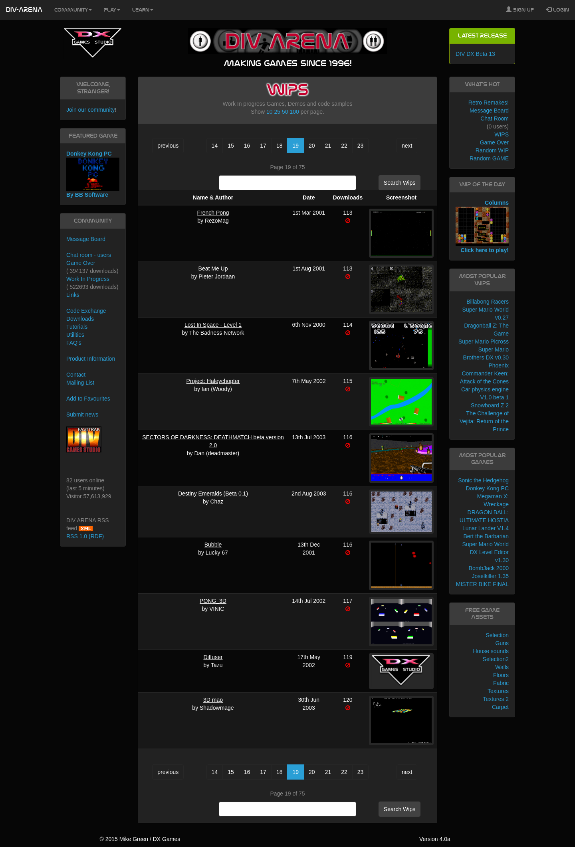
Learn (142, 10)
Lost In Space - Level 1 (213, 325)
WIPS (501, 134)
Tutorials (76, 327)
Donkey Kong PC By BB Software (92, 174)
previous (167, 145)
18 (279, 145)
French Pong (213, 212)
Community (73, 10)
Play (112, 10)
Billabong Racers (487, 301)
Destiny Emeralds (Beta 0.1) (213, 493)
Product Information (90, 358)
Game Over (80, 263)
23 (360, 145)
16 (247, 145)
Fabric (501, 683)
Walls (502, 667)
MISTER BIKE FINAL (482, 584)
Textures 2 (496, 699)
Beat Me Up (213, 268)
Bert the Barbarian (486, 536)
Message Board (85, 239)
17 (263, 145)
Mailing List (80, 382)
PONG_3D (213, 601)
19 (295, 145)
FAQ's (73, 343)
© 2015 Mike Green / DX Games (139, 839)
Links (72, 295)
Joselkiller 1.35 (490, 576)
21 (328, 145)
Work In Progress (87, 279)
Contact (75, 374)
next (407, 145)
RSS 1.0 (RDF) (85, 536)
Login (557, 9)
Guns (502, 643)
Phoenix (498, 365)
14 (215, 145)
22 (344, 145)
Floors (501, 675)
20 (312, 145)
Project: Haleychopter (213, 381)
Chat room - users (88, 255)
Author (224, 197)
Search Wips (399, 183)
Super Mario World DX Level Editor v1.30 (485, 552)
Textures (498, 691)
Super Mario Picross (483, 341)
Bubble (213, 544)
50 (285, 112)
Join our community (90, 110)
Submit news (82, 414)
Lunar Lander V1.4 (485, 528)
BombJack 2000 (489, 568)
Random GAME (489, 158)
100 (294, 112)
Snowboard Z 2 (490, 405)
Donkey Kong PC (487, 488)
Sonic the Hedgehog (483, 480)
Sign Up (520, 9)
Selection (497, 635)
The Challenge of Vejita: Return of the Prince (484, 421)
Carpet (500, 707)
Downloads (348, 197)
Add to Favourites (88, 398)
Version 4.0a (434, 839)
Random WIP (492, 150)
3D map (213, 700)
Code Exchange (86, 311)
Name (200, 197)
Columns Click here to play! (482, 226)
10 (269, 112)
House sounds (491, 651)
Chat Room (494, 118)
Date (309, 197)
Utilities (75, 335)
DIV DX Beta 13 (475, 54)
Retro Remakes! (488, 102)
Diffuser (213, 657)
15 (231, 145)
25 (277, 112)
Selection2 (496, 659)
